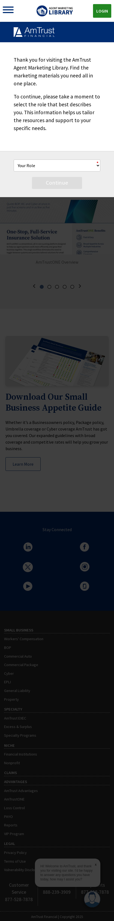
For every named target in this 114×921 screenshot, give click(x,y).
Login (102, 11)
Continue (57, 182)
